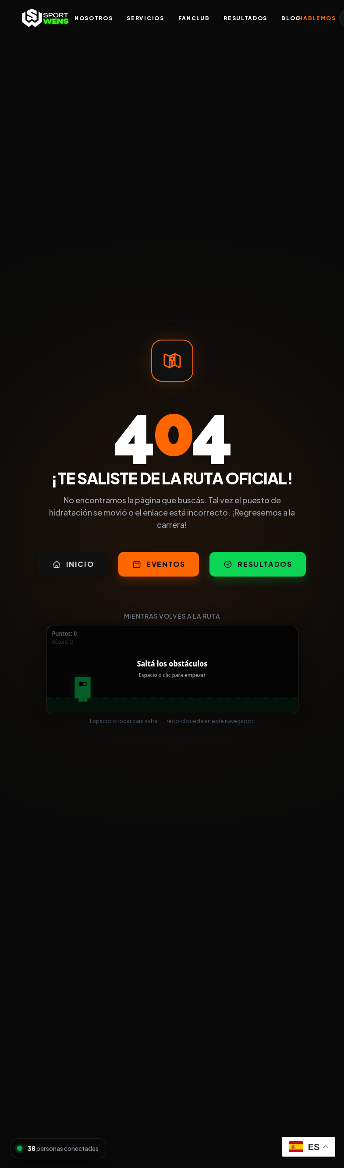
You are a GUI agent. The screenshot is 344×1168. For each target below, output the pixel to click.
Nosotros (93, 18)
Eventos (158, 564)
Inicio (73, 564)
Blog (291, 18)
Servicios (145, 18)
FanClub (194, 18)
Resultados (245, 18)
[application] (172, 670)
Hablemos (317, 18)
